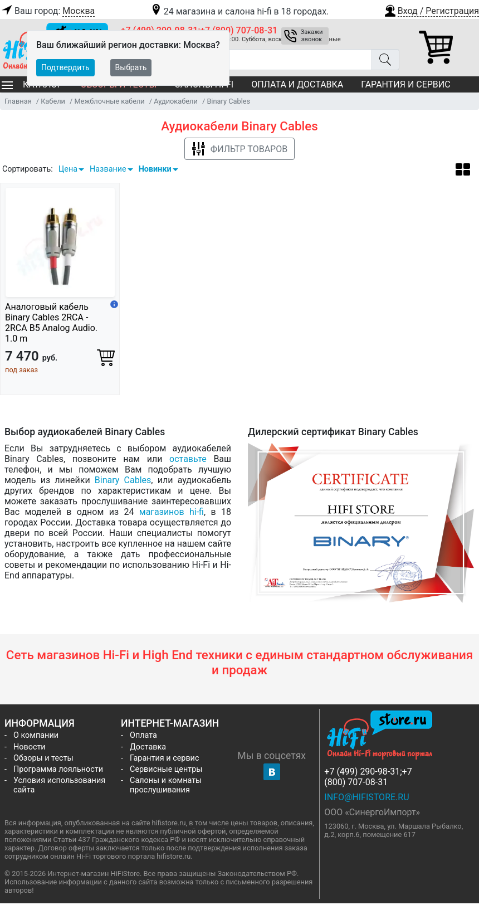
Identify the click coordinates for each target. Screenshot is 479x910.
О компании (35, 735)
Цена (67, 169)
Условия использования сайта (59, 785)
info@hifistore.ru (366, 797)
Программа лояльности (58, 769)
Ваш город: (47, 11)
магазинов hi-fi (171, 512)
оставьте (188, 459)
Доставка (148, 747)
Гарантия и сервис (405, 84)
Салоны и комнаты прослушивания (166, 785)
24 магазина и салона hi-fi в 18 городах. (239, 11)
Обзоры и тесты (43, 758)
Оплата (143, 735)
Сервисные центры (166, 769)
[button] (431, 9)
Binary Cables (123, 480)
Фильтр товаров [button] (239, 149)
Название (108, 169)
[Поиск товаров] (246, 59)
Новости (29, 747)
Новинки (155, 169)
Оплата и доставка (297, 84)
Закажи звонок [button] (312, 35)
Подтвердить (65, 67)
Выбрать (131, 67)
